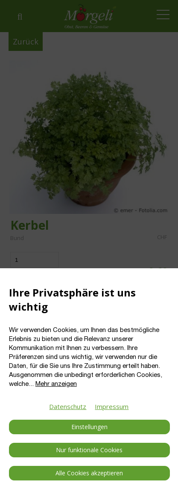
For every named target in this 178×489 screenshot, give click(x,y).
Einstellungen (89, 427)
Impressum (111, 406)
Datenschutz (67, 406)
